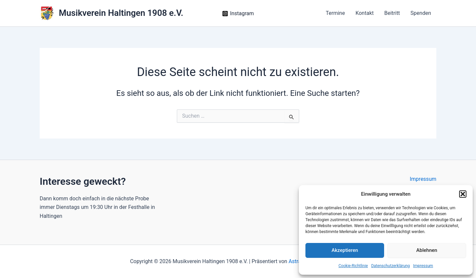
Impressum (423, 265)
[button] (462, 194)
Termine (335, 13)
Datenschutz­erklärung (390, 265)
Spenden (421, 13)
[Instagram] (238, 14)
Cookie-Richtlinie (353, 265)
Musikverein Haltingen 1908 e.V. (121, 13)
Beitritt (392, 13)
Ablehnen (426, 250)
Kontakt (364, 13)
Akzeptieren (345, 250)
